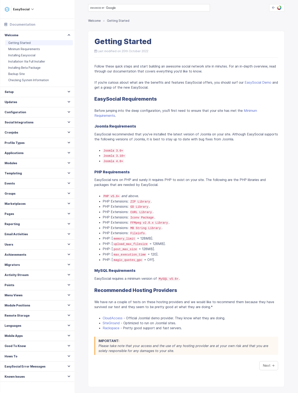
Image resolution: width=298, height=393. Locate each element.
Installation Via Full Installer (26, 61)
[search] (148, 7)
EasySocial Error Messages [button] (25, 366)
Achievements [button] (15, 254)
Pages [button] (9, 214)
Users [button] (9, 244)
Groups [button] (10, 193)
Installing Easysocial (21, 55)
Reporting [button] (12, 224)
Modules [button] (11, 163)
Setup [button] (9, 92)
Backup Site (16, 74)
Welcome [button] (11, 35)
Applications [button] (14, 153)
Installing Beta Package (24, 67)
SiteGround (111, 323)
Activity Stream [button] (17, 275)
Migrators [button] (12, 264)
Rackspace (111, 328)
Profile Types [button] (15, 143)
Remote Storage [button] (17, 315)
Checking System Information (28, 80)
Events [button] (10, 183)
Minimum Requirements (24, 49)
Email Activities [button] (16, 234)
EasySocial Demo (258, 82)
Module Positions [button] (17, 305)
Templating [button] (13, 173)
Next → (269, 365)
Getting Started (19, 43)
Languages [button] (13, 325)
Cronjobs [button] (11, 132)
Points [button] (9, 285)
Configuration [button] (15, 112)
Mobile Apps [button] (14, 336)
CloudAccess (113, 318)
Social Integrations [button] (19, 122)
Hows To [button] (11, 356)
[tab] (37, 35)
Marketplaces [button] (15, 203)
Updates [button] (11, 102)
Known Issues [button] (15, 376)
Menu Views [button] (14, 295)
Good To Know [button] (15, 346)
